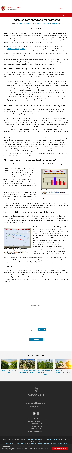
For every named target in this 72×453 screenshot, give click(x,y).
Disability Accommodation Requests (57, 443)
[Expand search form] (67, 8)
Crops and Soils (12, 7)
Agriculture (36, 418)
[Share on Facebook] (34, 28)
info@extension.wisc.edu (33, 439)
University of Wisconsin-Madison (9, 15)
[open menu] (62, 9)
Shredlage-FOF (31, 330)
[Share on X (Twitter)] (36, 29)
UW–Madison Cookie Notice (29, 450)
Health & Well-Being (36, 424)
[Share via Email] (38, 28)
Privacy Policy (8, 443)
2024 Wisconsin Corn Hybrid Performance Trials (45, 373)
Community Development (36, 421)
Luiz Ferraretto (35, 23)
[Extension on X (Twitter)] (38, 414)
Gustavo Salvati (44, 23)
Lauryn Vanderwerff (24, 23)
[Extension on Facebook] (34, 414)
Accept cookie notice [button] (60, 448)
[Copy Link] (40, 28)
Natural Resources (36, 429)
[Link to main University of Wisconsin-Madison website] (36, 397)
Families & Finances (36, 426)
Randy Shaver (56, 23)
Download (42, 330)
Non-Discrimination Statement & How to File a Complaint (29, 443)
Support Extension (66, 15)
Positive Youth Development (36, 431)
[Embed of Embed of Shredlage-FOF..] (36, 305)
